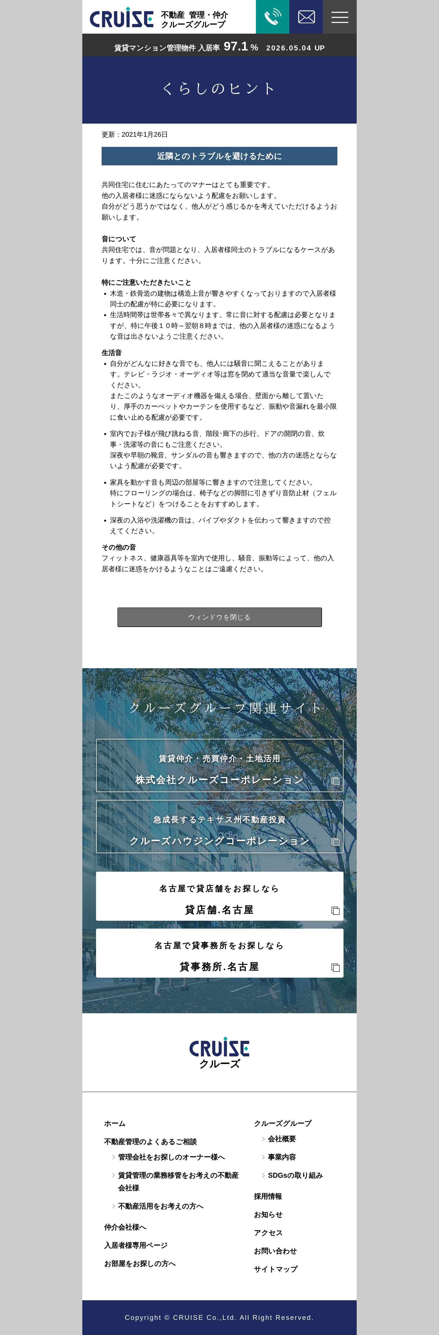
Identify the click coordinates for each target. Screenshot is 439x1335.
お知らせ (268, 1214)
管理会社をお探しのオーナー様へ (171, 1157)
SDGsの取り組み (295, 1175)
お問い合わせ (275, 1251)
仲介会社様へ (125, 1227)
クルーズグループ (283, 1123)
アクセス (268, 1233)
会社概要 (282, 1139)
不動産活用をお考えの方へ (161, 1206)
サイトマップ (276, 1269)
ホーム (115, 1123)
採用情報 (268, 1196)
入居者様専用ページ (136, 1245)
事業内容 (282, 1157)
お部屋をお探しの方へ (140, 1263)
